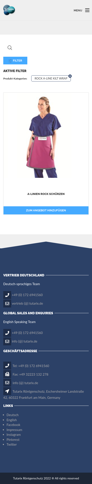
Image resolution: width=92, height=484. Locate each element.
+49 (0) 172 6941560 (27, 295)
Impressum (14, 430)
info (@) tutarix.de (24, 341)
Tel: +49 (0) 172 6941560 (26, 366)
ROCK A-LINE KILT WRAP (51, 78)
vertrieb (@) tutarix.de (27, 303)
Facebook (13, 425)
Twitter (12, 444)
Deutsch (13, 415)
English (12, 420)
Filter (15, 60)
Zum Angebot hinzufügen (46, 210)
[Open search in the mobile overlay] (46, 48)
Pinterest (13, 440)
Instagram (14, 434)
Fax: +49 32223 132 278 (25, 374)
